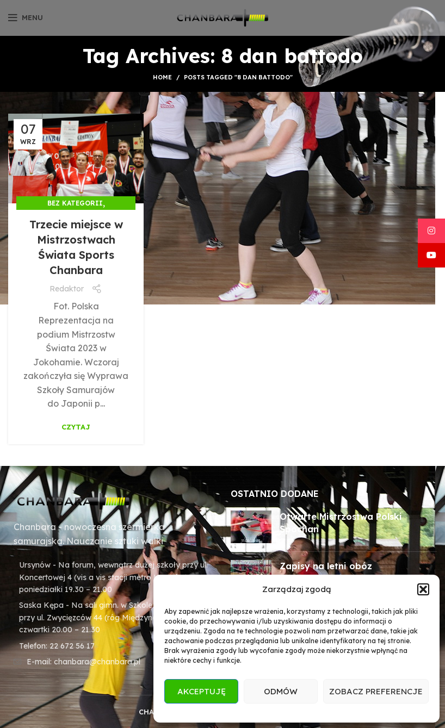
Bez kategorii (75, 203)
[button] (423, 589)
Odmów (281, 691)
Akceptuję (201, 691)
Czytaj (75, 427)
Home (162, 77)
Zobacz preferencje (376, 691)
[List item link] (111, 646)
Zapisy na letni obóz (326, 566)
